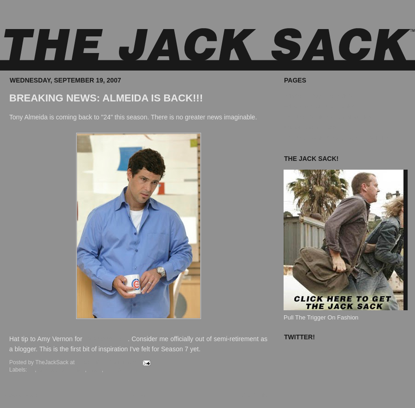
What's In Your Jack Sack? (319, 106)
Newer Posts (22, 395)
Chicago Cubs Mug (61, 370)
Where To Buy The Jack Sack (323, 95)
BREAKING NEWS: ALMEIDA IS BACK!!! (106, 98)
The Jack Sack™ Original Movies (328, 116)
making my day (106, 339)
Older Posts (251, 395)
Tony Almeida (121, 370)
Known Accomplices (310, 127)
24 (32, 370)
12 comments (121, 362)
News (95, 370)
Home (138, 395)
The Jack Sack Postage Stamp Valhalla (336, 137)
